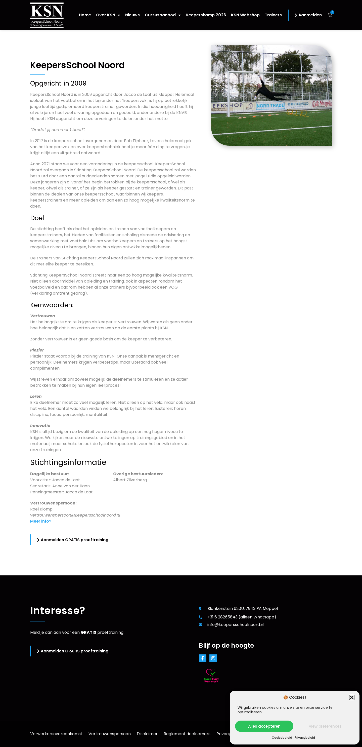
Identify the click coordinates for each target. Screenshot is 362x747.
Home (85, 15)
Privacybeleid (305, 737)
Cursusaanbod (163, 15)
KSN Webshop (245, 15)
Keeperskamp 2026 (206, 15)
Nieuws (132, 15)
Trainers (273, 15)
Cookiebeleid (282, 737)
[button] (351, 697)
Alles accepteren (264, 726)
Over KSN (108, 15)
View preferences (325, 726)
